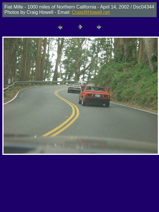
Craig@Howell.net (91, 12)
